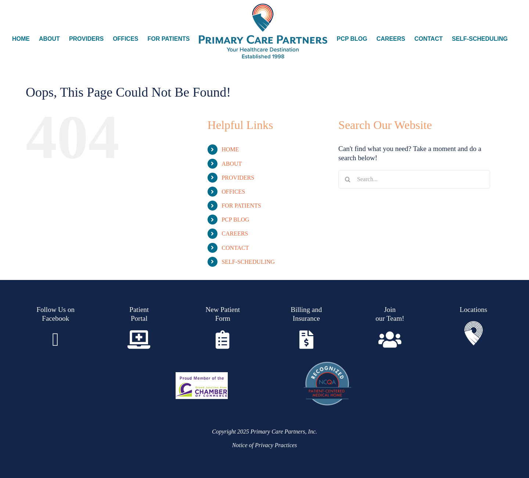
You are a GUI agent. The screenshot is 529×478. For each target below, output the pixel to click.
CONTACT (235, 248)
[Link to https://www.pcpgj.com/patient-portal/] (139, 339)
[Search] (347, 179)
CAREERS (235, 233)
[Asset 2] (473, 324)
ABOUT (232, 164)
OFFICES (233, 191)
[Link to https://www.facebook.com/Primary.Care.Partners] (55, 339)
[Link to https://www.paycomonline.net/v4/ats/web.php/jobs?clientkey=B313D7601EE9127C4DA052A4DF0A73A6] (390, 339)
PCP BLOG (235, 219)
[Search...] (414, 179)
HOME (230, 149)
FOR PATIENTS (241, 205)
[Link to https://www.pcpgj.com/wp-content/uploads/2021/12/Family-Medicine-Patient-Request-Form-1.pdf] (223, 339)
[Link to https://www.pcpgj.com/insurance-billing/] (306, 339)
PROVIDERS (238, 178)
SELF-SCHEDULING (248, 262)
